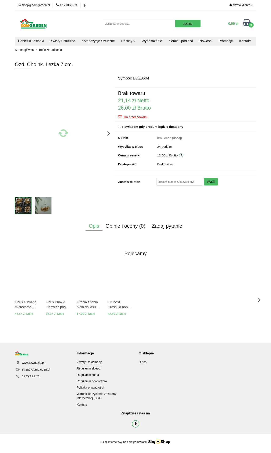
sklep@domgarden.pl (36, 369)
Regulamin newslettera (92, 381)
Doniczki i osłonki (31, 41)
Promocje (225, 41)
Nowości (205, 41)
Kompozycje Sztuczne (98, 41)
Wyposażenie (152, 41)
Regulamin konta (88, 374)
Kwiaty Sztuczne (62, 41)
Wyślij (211, 181)
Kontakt (245, 41)
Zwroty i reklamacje (89, 362)
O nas (143, 362)
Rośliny (128, 41)
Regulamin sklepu (88, 368)
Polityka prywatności (90, 387)
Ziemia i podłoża (180, 41)
